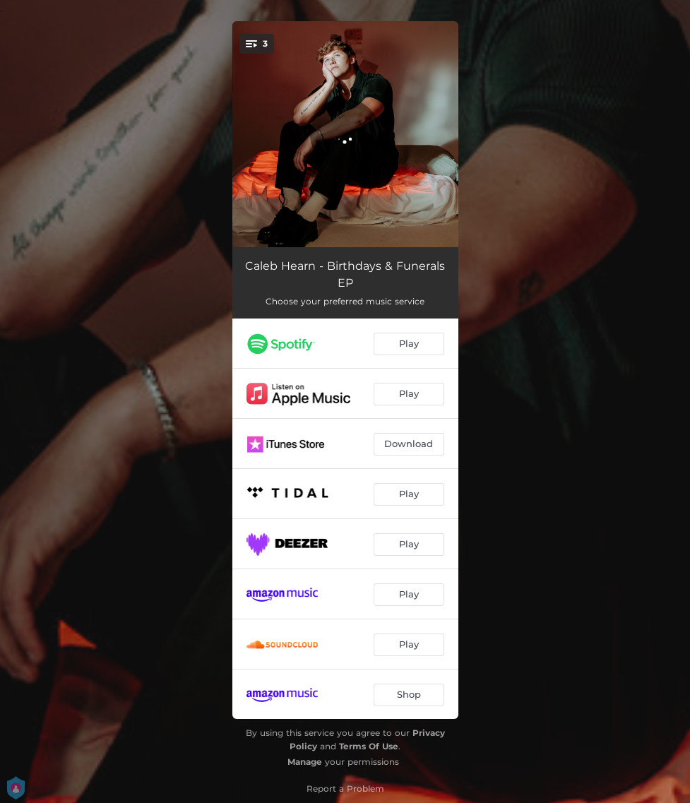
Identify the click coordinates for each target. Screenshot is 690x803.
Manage (304, 761)
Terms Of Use (368, 746)
